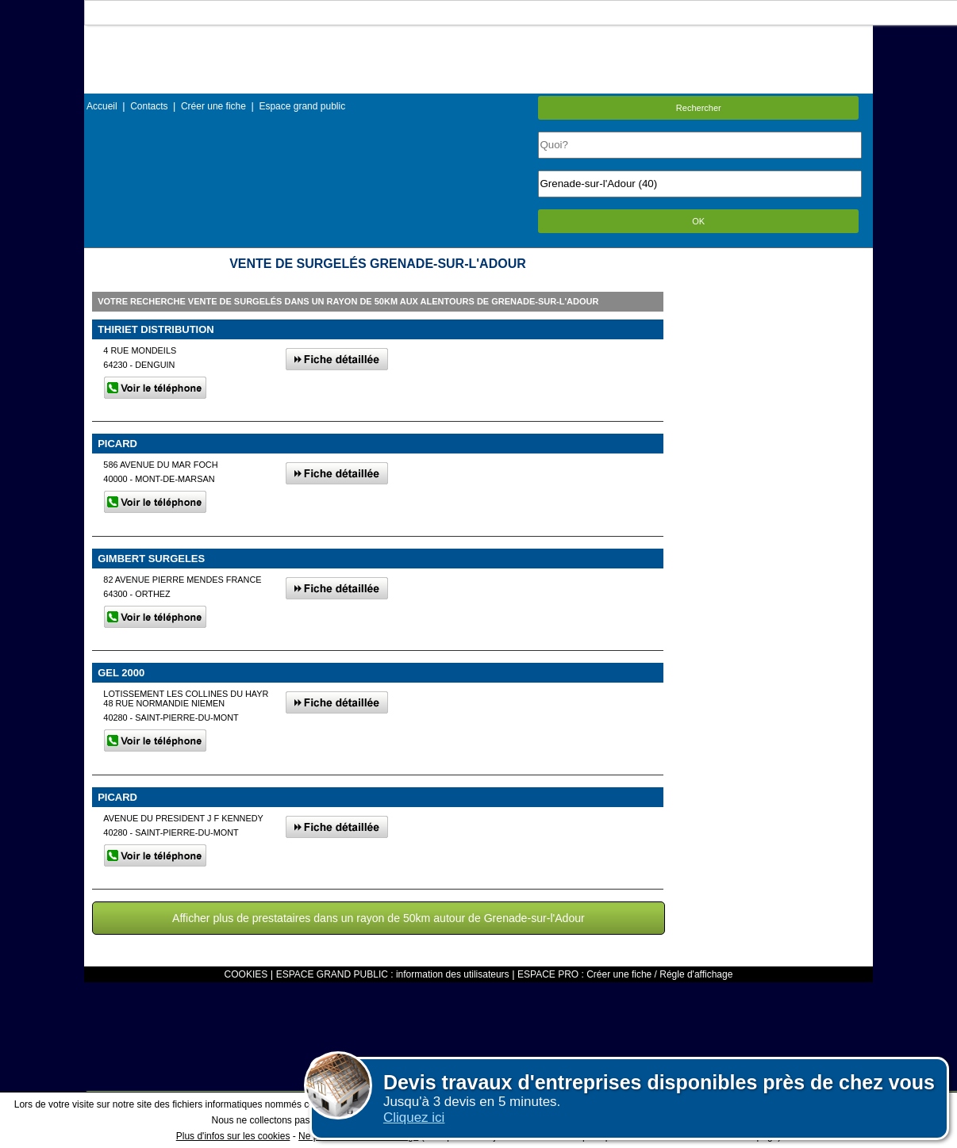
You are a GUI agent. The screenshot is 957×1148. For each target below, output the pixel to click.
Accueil (101, 106)
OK (698, 221)
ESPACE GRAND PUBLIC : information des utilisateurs (392, 974)
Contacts (148, 106)
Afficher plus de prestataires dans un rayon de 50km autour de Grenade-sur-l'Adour (378, 918)
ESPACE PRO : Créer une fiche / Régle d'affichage (624, 974)
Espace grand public (302, 106)
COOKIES (246, 974)
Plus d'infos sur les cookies (233, 1136)
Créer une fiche (213, 106)
